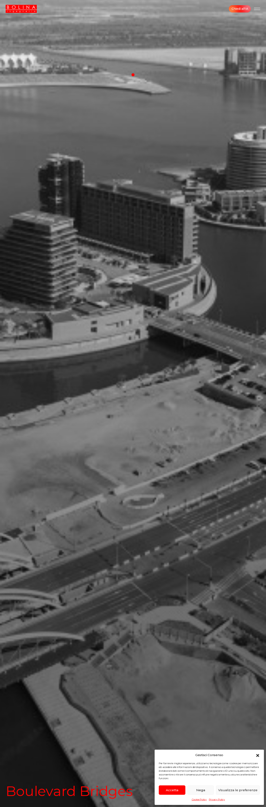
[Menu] (257, 8)
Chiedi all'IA (240, 9)
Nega (200, 790)
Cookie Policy (199, 799)
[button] (258, 755)
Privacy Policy (217, 799)
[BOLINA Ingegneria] (21, 9)
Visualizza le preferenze (237, 790)
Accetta (172, 790)
